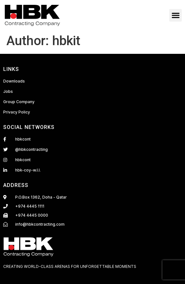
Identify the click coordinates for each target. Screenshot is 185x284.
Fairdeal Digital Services (30, 273)
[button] (175, 15)
